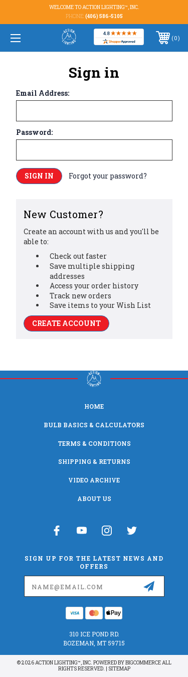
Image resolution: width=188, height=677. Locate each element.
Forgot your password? (108, 176)
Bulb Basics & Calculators (94, 425)
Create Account (66, 323)
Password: (34, 132)
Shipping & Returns (94, 461)
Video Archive (94, 480)
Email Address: (42, 93)
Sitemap (119, 668)
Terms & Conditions (94, 443)
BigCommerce (143, 662)
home (94, 406)
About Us (94, 498)
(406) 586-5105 (104, 16)
